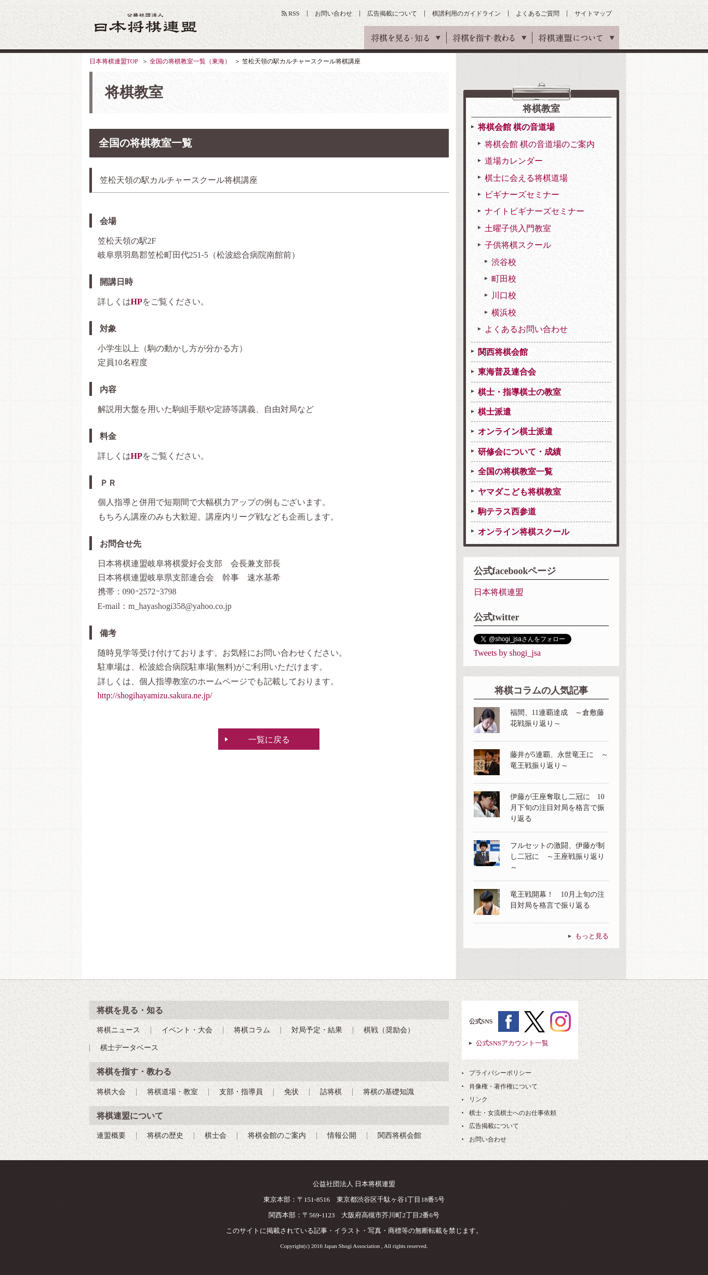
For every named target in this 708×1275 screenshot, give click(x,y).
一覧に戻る (269, 739)
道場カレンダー (514, 160)
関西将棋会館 (503, 352)
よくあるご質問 (537, 13)
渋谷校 (503, 262)
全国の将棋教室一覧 (515, 471)
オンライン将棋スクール (523, 531)
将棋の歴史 (165, 1135)
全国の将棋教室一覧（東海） (190, 61)
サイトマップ (593, 13)
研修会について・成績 (519, 451)
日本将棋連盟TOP (113, 61)
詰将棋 (331, 1092)
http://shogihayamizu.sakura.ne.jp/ (155, 695)
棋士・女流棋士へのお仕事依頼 (512, 1113)
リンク (478, 1099)
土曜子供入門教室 (518, 228)
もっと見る (592, 936)
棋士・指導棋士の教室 (519, 392)
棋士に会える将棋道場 (526, 178)
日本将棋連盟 (499, 592)
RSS (293, 13)
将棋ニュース (118, 1030)
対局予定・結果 (316, 1030)
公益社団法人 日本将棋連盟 (146, 22)
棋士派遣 (494, 411)
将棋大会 (111, 1092)
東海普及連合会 (507, 371)
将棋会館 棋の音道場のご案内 (540, 144)
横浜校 (503, 312)
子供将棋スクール (518, 245)
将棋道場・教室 (172, 1092)
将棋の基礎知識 (388, 1092)
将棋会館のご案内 (277, 1135)
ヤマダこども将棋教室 (519, 491)
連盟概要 (111, 1135)
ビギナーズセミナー (522, 194)
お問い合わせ (333, 13)
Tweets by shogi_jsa (507, 652)
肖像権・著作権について (503, 1086)
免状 (291, 1092)
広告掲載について (392, 13)
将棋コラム (252, 1030)
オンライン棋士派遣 (515, 431)
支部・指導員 (241, 1092)
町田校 (503, 278)
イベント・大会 (187, 1030)
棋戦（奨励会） (389, 1030)
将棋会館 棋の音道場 (516, 127)
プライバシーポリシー (500, 1073)
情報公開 (341, 1135)
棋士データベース (129, 1048)
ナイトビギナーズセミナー (534, 211)
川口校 (503, 295)
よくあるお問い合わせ (526, 329)
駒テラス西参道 (507, 511)
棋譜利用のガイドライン (466, 13)
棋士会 (215, 1135)
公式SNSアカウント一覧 (512, 1043)
